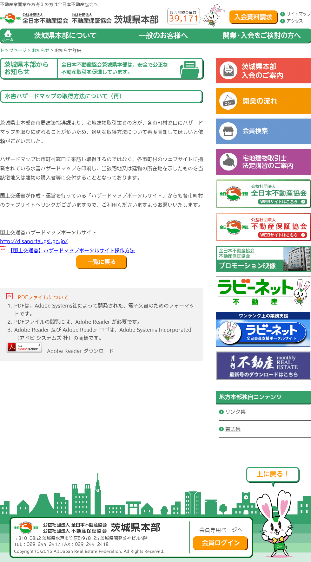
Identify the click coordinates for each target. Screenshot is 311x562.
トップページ (13, 50)
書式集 (233, 428)
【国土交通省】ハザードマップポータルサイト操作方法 (71, 250)
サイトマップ (299, 14)
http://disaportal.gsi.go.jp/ (34, 241)
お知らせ (41, 50)
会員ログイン (220, 543)
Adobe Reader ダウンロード (60, 350)
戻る (101, 262)
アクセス (294, 21)
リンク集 (235, 411)
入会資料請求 (253, 17)
